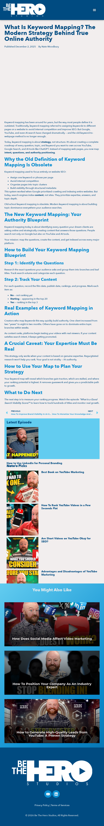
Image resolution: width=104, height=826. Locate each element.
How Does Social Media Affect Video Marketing (52, 639)
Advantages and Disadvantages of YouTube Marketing (69, 573)
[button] (94, 10)
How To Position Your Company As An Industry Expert (52, 685)
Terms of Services (60, 805)
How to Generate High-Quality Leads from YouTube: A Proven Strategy (52, 734)
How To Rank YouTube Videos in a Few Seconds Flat (66, 507)
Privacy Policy (42, 805)
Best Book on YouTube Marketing (62, 472)
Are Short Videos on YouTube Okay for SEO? (66, 540)
